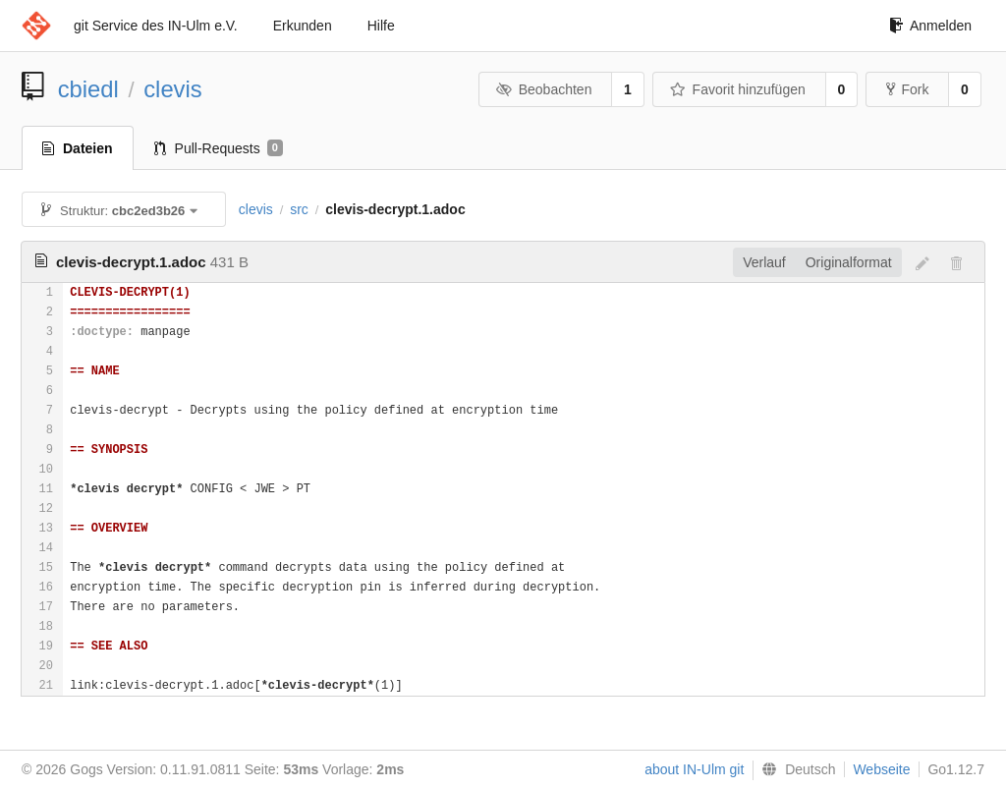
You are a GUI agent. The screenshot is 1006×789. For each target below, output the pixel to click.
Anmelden (930, 25)
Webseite (881, 769)
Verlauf (764, 262)
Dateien (77, 148)
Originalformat (849, 262)
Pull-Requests (218, 148)
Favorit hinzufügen (738, 89)
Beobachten (543, 89)
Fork (907, 89)
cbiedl (88, 89)
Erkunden (302, 25)
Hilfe (381, 25)
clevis (172, 89)
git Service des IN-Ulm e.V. (156, 25)
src (299, 209)
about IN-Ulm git (694, 769)
